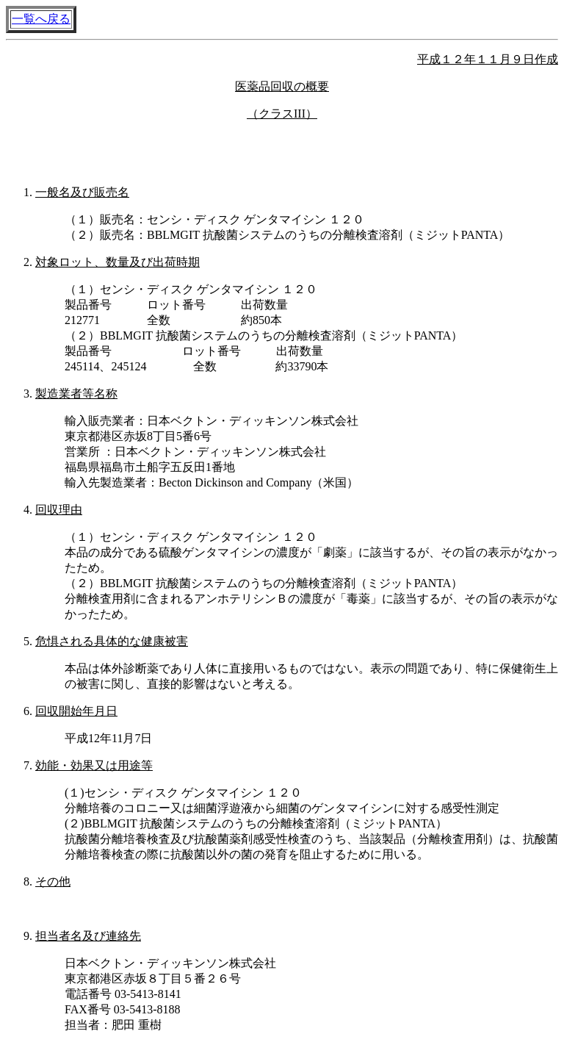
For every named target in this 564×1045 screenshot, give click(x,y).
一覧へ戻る (41, 18)
